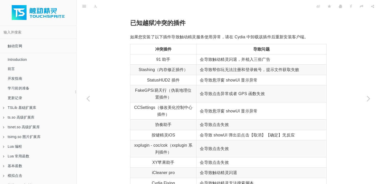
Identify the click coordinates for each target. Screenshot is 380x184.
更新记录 (15, 98)
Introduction (17, 59)
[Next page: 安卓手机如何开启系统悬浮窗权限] (368, 98)
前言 (11, 69)
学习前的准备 (18, 88)
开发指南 (15, 78)
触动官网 (15, 46)
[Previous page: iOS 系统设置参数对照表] (88, 98)
